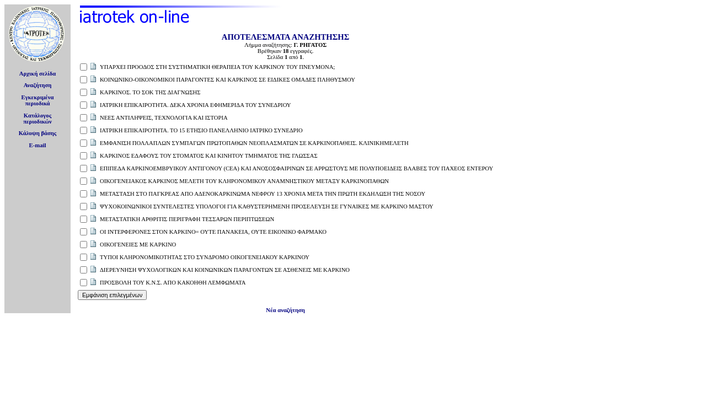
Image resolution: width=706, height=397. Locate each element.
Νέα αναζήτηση (285, 310)
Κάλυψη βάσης (38, 133)
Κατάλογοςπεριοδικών (37, 118)
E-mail (37, 145)
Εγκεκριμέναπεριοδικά (38, 100)
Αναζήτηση (38, 85)
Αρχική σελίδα (37, 74)
